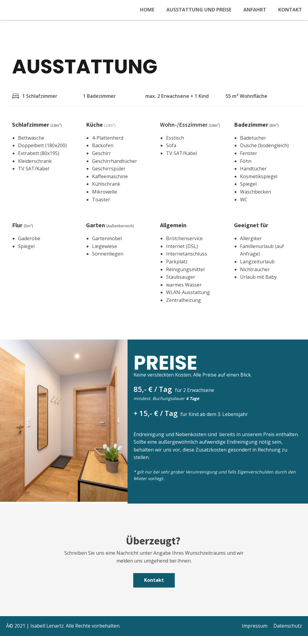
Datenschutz (287, 625)
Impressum (254, 625)
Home (147, 9)
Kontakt (290, 9)
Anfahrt (254, 9)
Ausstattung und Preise (198, 9)
